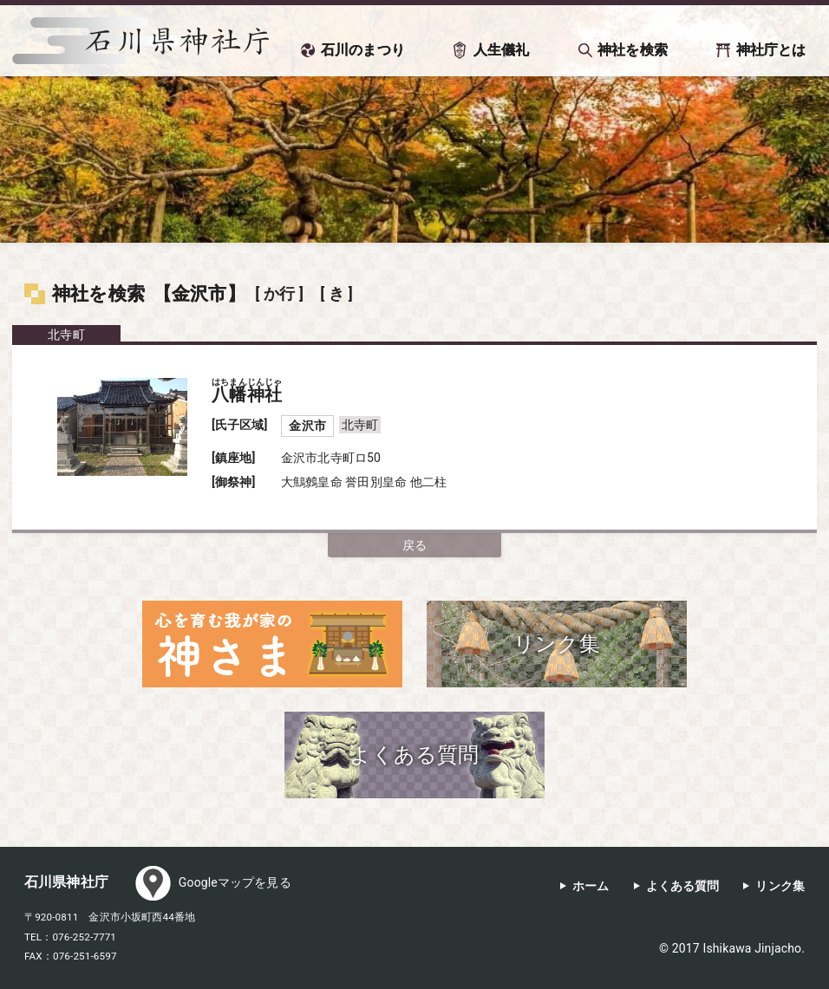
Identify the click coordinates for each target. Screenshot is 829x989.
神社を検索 (632, 49)
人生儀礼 (501, 49)
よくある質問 (683, 886)
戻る (414, 545)
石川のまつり (363, 49)
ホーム (590, 886)
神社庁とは (771, 49)
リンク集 (780, 886)
